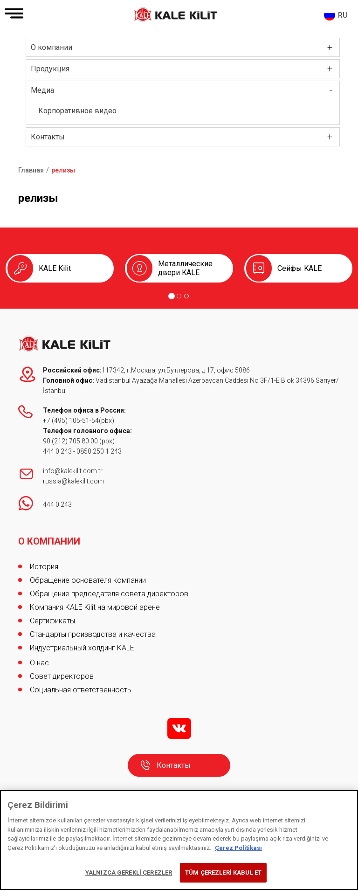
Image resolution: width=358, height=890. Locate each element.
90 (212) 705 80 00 (71, 441)
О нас (39, 662)
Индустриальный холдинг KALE (82, 647)
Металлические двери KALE (185, 268)
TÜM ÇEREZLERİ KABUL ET (223, 872)
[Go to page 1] (171, 296)
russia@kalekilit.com (73, 481)
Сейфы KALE (299, 268)
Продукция (50, 68)
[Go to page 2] (179, 296)
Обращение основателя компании (88, 580)
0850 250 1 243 (99, 451)
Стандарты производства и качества (93, 634)
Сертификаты (52, 620)
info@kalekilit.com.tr (73, 471)
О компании (51, 47)
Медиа (42, 90)
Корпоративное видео (77, 110)
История (44, 566)
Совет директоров (62, 676)
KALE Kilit (55, 268)
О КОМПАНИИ (49, 541)
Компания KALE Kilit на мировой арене (95, 607)
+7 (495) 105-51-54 (71, 420)
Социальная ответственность (80, 689)
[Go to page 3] (186, 296)
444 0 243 (57, 451)
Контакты (48, 136)
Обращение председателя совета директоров (109, 593)
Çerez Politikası (238, 847)
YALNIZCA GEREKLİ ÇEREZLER (128, 872)
